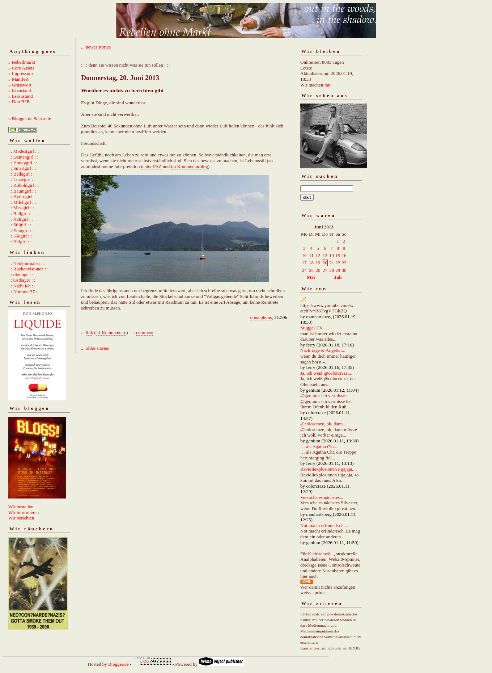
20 (325, 262)
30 (344, 270)
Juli (338, 277)
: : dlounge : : (20, 274)
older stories (97, 348)
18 (311, 262)
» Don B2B (19, 101)
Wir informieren (23, 512)
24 (304, 270)
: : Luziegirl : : (21, 179)
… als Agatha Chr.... (319, 446)
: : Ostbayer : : (21, 280)
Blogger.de (118, 664)
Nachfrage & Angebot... (322, 350)
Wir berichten (21, 518)
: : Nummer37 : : (24, 291)
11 (311, 255)
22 (337, 262)
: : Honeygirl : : (22, 162)
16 (344, 255)
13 (325, 255)
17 (304, 262)
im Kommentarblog (189, 166)
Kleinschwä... (321, 553)
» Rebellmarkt (21, 62)
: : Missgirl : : (21, 207)
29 (337, 270)
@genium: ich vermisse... (324, 395)
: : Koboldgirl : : (23, 185)
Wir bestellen (20, 506)
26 (317, 270)
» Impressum (20, 73)
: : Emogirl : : (21, 230)
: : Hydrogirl (20, 196)
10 (304, 255)
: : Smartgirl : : (22, 168)
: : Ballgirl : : (20, 213)
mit (328, 85)
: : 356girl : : (20, 236)
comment (144, 332)
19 (317, 262)
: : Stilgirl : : (19, 224)
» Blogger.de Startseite (29, 118)
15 (337, 255)
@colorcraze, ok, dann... (323, 423)
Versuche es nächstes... (321, 497)
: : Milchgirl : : (22, 202)
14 (331, 255)
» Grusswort (19, 85)
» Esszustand (20, 96)
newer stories (98, 47)
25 (311, 270)
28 (331, 270)
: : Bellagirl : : (21, 174)
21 (331, 262)
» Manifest (18, 79)
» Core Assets (21, 68)
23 (344, 262)
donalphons (261, 317)
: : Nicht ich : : (21, 286)
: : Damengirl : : (23, 157)
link (89, 332)
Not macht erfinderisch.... (324, 525)
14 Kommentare (111, 332)
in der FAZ (152, 166)
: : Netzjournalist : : (26, 263)
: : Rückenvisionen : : (28, 269)
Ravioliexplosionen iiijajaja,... (328, 469)
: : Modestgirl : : (23, 151)
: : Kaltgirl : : (20, 219)
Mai (311, 277)
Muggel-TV (311, 328)
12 (317, 255)
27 (325, 270)
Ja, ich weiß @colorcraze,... (326, 373)
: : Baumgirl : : (22, 191)
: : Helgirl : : (19, 241)
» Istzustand (19, 90)
